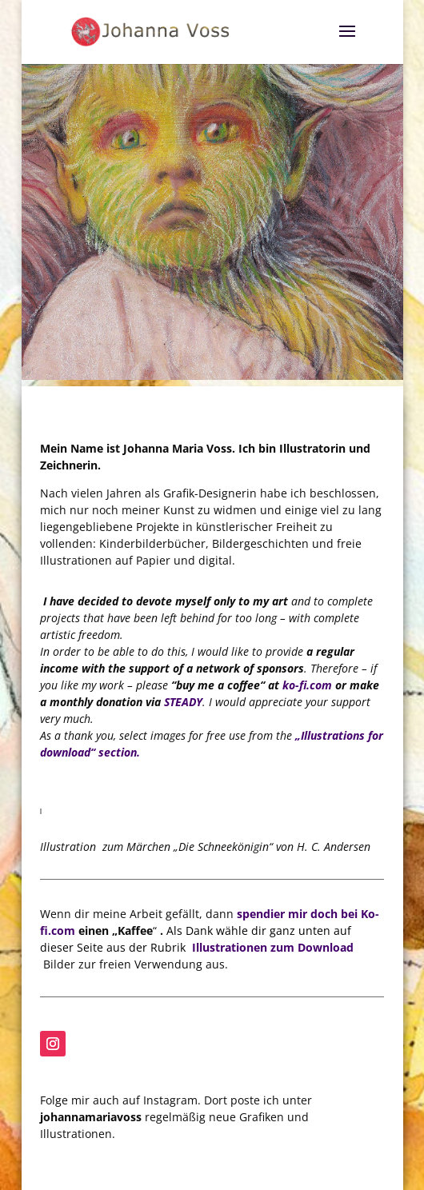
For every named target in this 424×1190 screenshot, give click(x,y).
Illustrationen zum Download (273, 947)
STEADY (183, 701)
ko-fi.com (307, 685)
